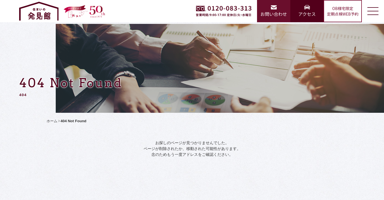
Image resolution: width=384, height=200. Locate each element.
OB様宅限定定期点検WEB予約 (342, 11)
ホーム (52, 121)
